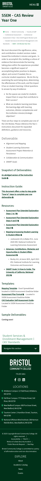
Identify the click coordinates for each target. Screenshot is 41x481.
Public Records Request (16, 444)
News (20, 469)
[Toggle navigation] (35, 348)
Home (7, 32)
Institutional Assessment (13, 35)
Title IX (25, 439)
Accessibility (15, 439)
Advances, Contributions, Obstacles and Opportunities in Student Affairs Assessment (22, 252)
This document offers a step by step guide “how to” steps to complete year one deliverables (19, 194)
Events (20, 473)
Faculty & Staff (31, 32)
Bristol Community (18, 32)
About (20, 461)
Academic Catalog (21, 465)
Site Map (30, 444)
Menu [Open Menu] (34, 4)
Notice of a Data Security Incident (19, 442)
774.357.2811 (20, 374)
